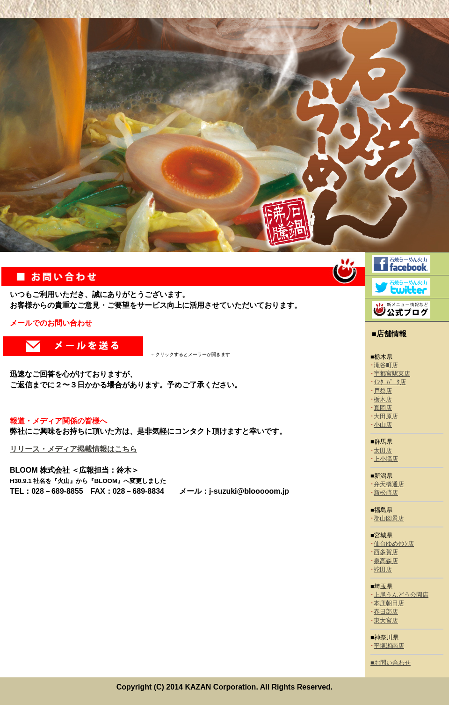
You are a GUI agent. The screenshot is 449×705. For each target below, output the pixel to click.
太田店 (383, 450)
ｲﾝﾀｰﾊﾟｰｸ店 (390, 382)
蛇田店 (383, 569)
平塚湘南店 (389, 645)
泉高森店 (386, 560)
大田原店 (386, 416)
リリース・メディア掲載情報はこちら (73, 449)
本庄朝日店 (389, 603)
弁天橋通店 (389, 484)
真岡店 (383, 407)
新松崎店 (386, 492)
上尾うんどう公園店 (401, 594)
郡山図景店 (389, 518)
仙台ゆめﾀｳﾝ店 (394, 543)
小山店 (383, 424)
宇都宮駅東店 (392, 373)
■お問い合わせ (390, 662)
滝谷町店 (386, 365)
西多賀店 (386, 552)
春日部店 (386, 611)
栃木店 (383, 399)
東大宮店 (386, 620)
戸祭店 (383, 390)
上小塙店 (386, 458)
